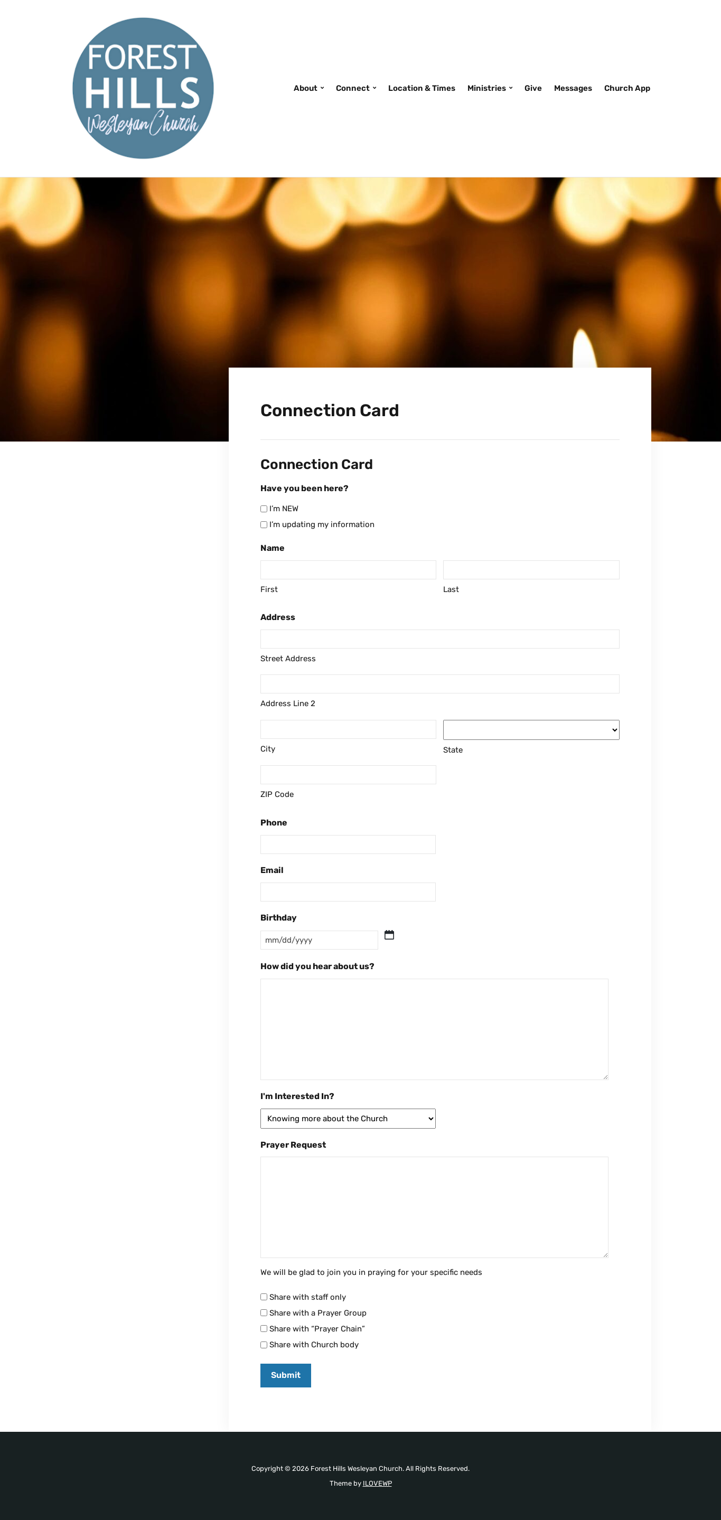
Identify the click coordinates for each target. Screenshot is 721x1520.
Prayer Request (293, 1145)
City (267, 749)
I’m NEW (283, 508)
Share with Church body (314, 1344)
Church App (627, 88)
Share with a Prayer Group (318, 1313)
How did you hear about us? (317, 966)
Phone (273, 823)
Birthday (278, 918)
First (269, 589)
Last (451, 589)
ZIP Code (277, 794)
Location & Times (421, 88)
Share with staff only (307, 1297)
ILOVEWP (377, 1483)
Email (272, 870)
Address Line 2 (287, 703)
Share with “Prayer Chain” (317, 1329)
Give (533, 88)
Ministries (486, 88)
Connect (353, 88)
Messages (573, 88)
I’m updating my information (321, 524)
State (453, 750)
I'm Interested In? (297, 1096)
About (305, 88)
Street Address (288, 658)
